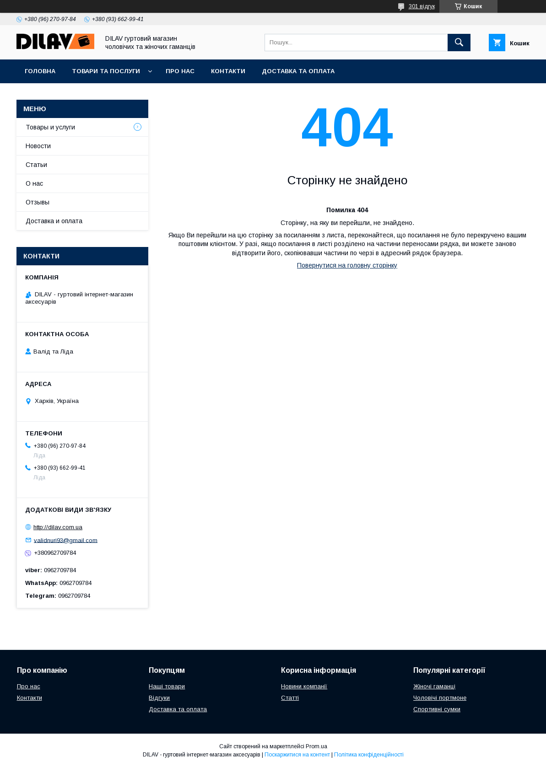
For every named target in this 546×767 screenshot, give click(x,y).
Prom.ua (316, 746)
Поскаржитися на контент (297, 754)
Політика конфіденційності (369, 754)
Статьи (36, 164)
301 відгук (422, 6)
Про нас (180, 71)
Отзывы (37, 202)
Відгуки (159, 697)
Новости (38, 146)
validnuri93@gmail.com (65, 539)
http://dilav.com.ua (57, 527)
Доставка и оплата (54, 221)
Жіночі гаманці (434, 686)
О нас (34, 183)
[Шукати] (459, 42)
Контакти (228, 71)
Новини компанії (304, 686)
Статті (290, 697)
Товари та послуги (106, 71)
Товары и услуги (50, 127)
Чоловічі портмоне (439, 697)
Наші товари (167, 686)
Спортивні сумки (436, 709)
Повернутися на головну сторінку (347, 265)
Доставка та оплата (298, 71)
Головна (40, 71)
